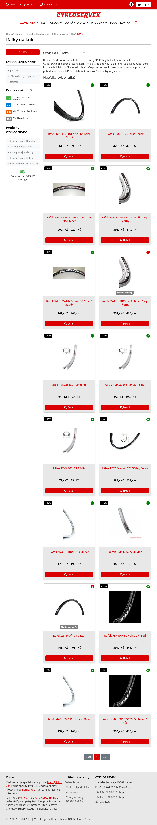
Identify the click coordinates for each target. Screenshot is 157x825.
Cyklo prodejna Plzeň (21, 146)
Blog (113, 22)
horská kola (28, 789)
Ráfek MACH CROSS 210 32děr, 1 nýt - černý (125, 302)
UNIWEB (73, 819)
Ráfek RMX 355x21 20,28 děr (69, 384)
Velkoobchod (72, 782)
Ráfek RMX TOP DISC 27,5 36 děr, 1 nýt (124, 720)
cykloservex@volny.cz (20, 4)
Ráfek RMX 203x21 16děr (69, 468)
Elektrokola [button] (50, 22)
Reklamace (71, 792)
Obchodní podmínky (77, 787)
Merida (23, 797)
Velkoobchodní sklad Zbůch (24, 163)
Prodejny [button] (98, 22)
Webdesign (40, 819)
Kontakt (126, 22)
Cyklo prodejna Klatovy (21, 152)
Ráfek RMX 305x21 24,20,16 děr (125, 384)
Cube (44, 797)
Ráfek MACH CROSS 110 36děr (69, 552)
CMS (61, 819)
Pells (37, 797)
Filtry (22, 52)
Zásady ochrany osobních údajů (74, 798)
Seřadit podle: (51, 53)
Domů (9, 33)
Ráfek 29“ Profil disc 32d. (69, 635)
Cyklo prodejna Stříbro (21, 157)
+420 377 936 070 (105, 792)
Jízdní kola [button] (27, 22)
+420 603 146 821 (105, 797)
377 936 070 (49, 4)
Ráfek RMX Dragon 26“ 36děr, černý (125, 468)
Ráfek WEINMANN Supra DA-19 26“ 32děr (69, 302)
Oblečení (14, 81)
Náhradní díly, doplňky (37, 33)
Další (105, 757)
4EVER (52, 797)
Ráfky (80, 33)
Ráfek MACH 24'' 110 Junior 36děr (69, 719)
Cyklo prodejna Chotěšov (22, 140)
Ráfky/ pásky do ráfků (63, 33)
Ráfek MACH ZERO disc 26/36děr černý (69, 135)
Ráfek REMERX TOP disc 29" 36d (125, 635)
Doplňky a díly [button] (75, 22)
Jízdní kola (15, 70)
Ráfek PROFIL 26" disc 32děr (125, 134)
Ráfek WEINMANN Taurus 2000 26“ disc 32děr (69, 219)
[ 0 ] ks (143, 4)
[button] (136, 22)
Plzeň (87, 819)
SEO (50, 819)
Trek (30, 797)
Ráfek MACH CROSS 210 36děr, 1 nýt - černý (125, 219)
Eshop (18, 33)
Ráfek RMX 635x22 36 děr (125, 552)
